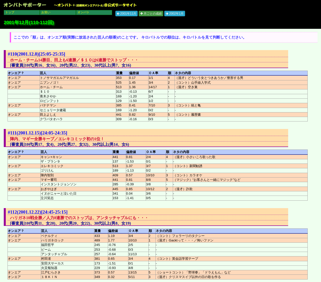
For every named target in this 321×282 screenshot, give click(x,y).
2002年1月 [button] (175, 13)
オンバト (83, 12)
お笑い (45, 12)
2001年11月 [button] (126, 13)
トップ (9, 12)
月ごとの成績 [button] (151, 13)
